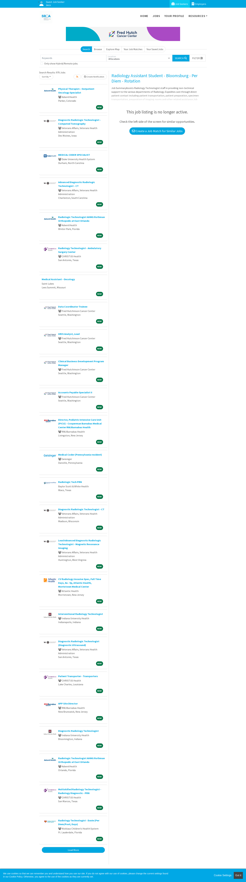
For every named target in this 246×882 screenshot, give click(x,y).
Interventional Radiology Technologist (80, 613)
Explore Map (113, 49)
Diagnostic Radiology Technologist (78, 730)
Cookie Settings (222, 875)
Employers (199, 4)
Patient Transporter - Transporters (78, 676)
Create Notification (94, 76)
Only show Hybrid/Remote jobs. (61, 63)
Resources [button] (197, 16)
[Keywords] (73, 58)
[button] (198, 58)
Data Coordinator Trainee (72, 306)
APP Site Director (68, 703)
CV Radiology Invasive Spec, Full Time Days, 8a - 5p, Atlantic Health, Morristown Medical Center (79, 582)
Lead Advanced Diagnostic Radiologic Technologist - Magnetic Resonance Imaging (79, 544)
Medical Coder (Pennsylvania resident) (80, 454)
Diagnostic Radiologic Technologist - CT (81, 509)
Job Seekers (179, 4)
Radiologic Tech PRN (70, 482)
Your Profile (174, 16)
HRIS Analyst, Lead (69, 333)
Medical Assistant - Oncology (58, 279)
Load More (73, 850)
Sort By (45, 76)
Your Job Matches (133, 49)
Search (86, 49)
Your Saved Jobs (155, 49)
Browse (98, 49)
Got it (238, 875)
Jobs (156, 16)
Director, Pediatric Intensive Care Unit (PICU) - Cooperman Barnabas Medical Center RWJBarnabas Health (80, 423)
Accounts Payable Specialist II (75, 392)
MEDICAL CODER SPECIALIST (74, 154)
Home (144, 16)
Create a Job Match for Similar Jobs (157, 131)
